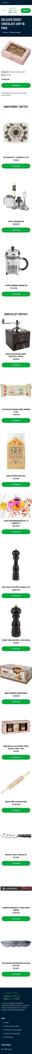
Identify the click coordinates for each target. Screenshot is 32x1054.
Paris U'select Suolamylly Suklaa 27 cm (16, 587)
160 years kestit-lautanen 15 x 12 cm (16, 157)
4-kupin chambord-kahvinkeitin (16, 285)
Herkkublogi (9, 1037)
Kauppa (25, 10)
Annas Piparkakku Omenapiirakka (16, 693)
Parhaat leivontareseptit (12, 1033)
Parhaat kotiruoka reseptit (13, 1030)
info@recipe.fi (5, 2)
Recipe (7, 1023)
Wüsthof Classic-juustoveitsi (16, 855)
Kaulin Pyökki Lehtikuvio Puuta (16, 801)
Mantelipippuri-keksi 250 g (16, 476)
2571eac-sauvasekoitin (16, 221)
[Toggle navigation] (3, 10)
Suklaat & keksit (15, 32)
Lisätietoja (16, 85)
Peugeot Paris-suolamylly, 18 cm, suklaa (16, 640)
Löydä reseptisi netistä (12, 1026)
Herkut (5, 32)
